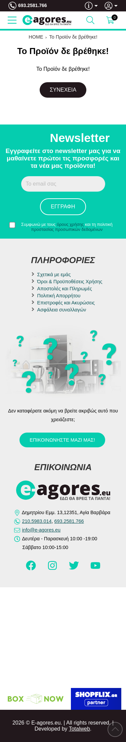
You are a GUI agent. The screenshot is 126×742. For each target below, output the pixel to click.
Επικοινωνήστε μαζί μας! (62, 440)
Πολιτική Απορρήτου (59, 295)
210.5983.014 (37, 521)
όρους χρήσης (70, 224)
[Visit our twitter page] (74, 568)
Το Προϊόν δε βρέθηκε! (73, 37)
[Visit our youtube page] (95, 568)
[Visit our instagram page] (53, 568)
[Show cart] (110, 20)
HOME (36, 37)
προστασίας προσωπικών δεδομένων (67, 229)
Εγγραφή (63, 206)
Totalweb (79, 729)
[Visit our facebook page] (31, 568)
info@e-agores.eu (41, 530)
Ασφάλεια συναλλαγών (61, 309)
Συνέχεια (63, 90)
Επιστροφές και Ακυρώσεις (66, 302)
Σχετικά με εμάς (54, 274)
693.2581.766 (32, 5)
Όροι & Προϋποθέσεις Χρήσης (69, 281)
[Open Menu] (12, 20)
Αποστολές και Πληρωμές (64, 288)
